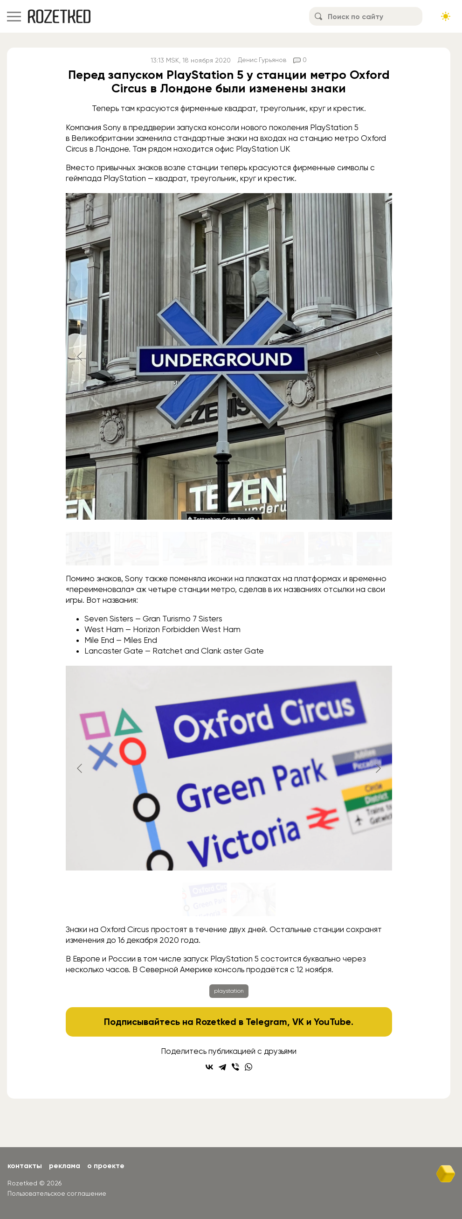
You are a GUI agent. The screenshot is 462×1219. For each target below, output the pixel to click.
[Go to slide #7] (379, 548)
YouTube (332, 1021)
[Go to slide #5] (282, 548)
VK (298, 1021)
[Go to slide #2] (136, 548)
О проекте (108, 1165)
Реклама (65, 1165)
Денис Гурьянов (262, 60)
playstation (229, 991)
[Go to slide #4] (233, 548)
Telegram (267, 1021)
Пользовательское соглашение (57, 1193)
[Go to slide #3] (185, 548)
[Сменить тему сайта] (445, 16)
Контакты (24, 1165)
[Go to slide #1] (88, 548)
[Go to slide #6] (330, 548)
